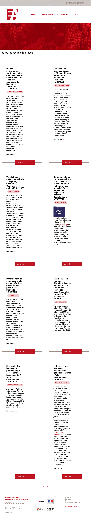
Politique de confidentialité (72, 502)
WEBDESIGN (73, 506)
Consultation (68, 497)
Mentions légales (70, 501)
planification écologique (58, 434)
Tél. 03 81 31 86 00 (9, 507)
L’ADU (33, 15)
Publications (48, 15)
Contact (77, 15)
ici (16, 154)
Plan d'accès (8, 512)
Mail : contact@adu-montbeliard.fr (14, 509)
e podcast (64, 224)
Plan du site (68, 499)
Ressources (62, 15)
